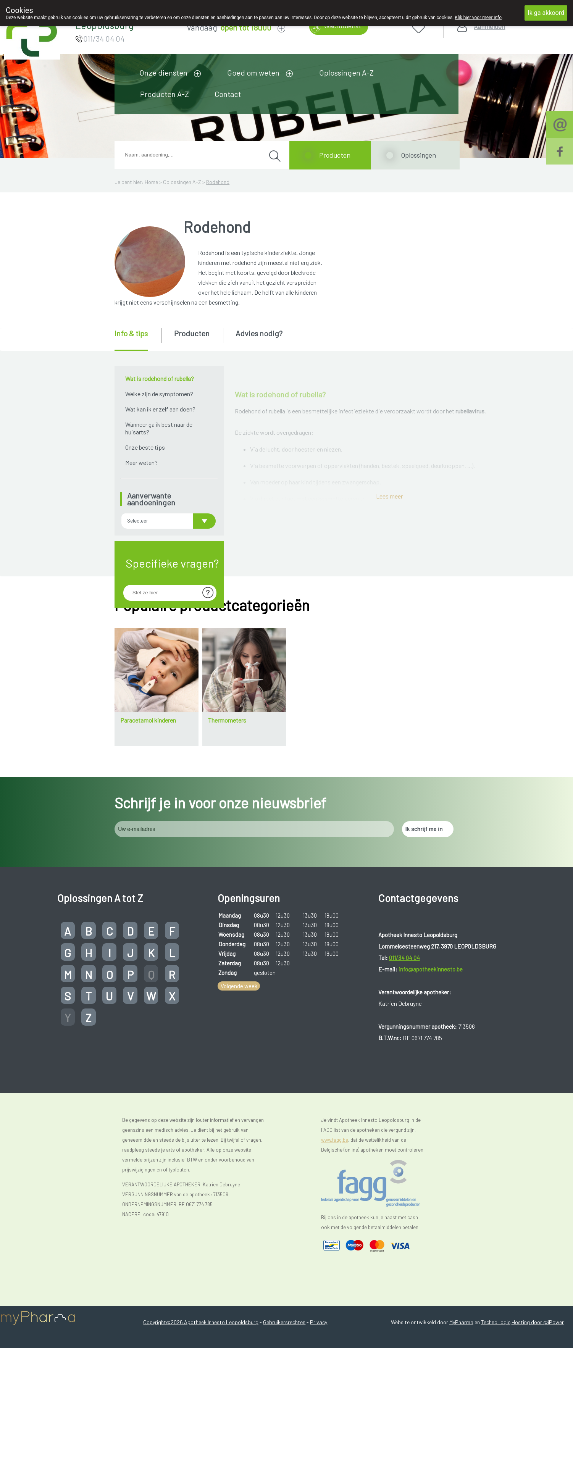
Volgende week (239, 1159)
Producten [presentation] (192, 333)
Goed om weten (253, 72)
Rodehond (217, 182)
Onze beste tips (145, 447)
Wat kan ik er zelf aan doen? (160, 409)
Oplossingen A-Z (346, 72)
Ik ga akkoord (546, 12)
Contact (228, 93)
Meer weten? (141, 462)
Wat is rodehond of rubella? (159, 378)
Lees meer (389, 740)
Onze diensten (163, 72)
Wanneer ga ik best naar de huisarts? (158, 428)
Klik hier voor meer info (478, 17)
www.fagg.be (334, 1313)
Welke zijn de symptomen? (159, 393)
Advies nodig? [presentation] (259, 333)
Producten (334, 155)
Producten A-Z (164, 93)
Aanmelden (489, 26)
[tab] (137, 339)
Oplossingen (418, 155)
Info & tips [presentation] (131, 333)
